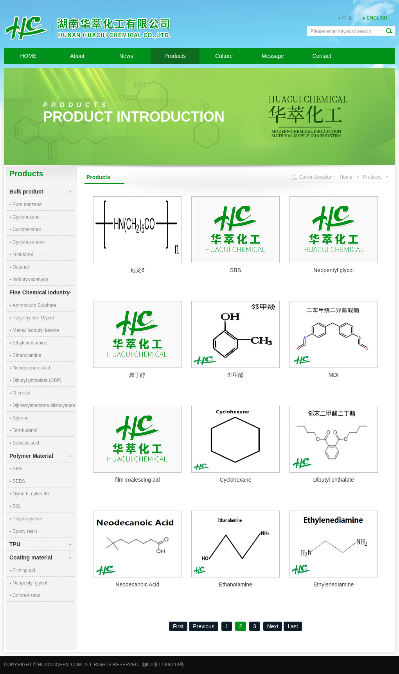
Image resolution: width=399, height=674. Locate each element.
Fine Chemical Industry (39, 292)
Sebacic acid (26, 443)
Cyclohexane (26, 217)
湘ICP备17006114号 (162, 664)
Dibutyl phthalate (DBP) (37, 380)
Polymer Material (31, 456)
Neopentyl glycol (30, 583)
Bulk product (26, 191)
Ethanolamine (27, 355)
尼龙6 (137, 270)
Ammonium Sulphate (34, 305)
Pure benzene (27, 204)
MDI (334, 375)
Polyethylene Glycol (33, 318)
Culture (224, 56)
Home (346, 177)
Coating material (30, 557)
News (126, 56)
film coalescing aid (137, 480)
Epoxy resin (25, 531)
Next (273, 626)
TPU (14, 544)
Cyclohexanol (27, 229)
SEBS (19, 481)
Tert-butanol (25, 430)
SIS (16, 506)
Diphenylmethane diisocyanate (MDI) (44, 405)
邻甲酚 (235, 375)
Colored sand (26, 595)
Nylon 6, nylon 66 (31, 494)
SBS (17, 468)
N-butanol (23, 254)
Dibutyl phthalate (333, 480)
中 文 (347, 18)
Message (273, 56)
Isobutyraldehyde (30, 279)
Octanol (21, 267)
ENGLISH (377, 18)
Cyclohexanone (29, 242)
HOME (28, 56)
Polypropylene (27, 519)
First (178, 626)
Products (175, 56)
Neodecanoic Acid (31, 368)
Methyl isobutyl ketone (36, 330)
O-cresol (21, 393)
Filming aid (24, 570)
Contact (321, 56)
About (77, 56)
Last (293, 626)
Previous (203, 626)
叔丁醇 (137, 375)
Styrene (21, 418)
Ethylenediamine (30, 343)
